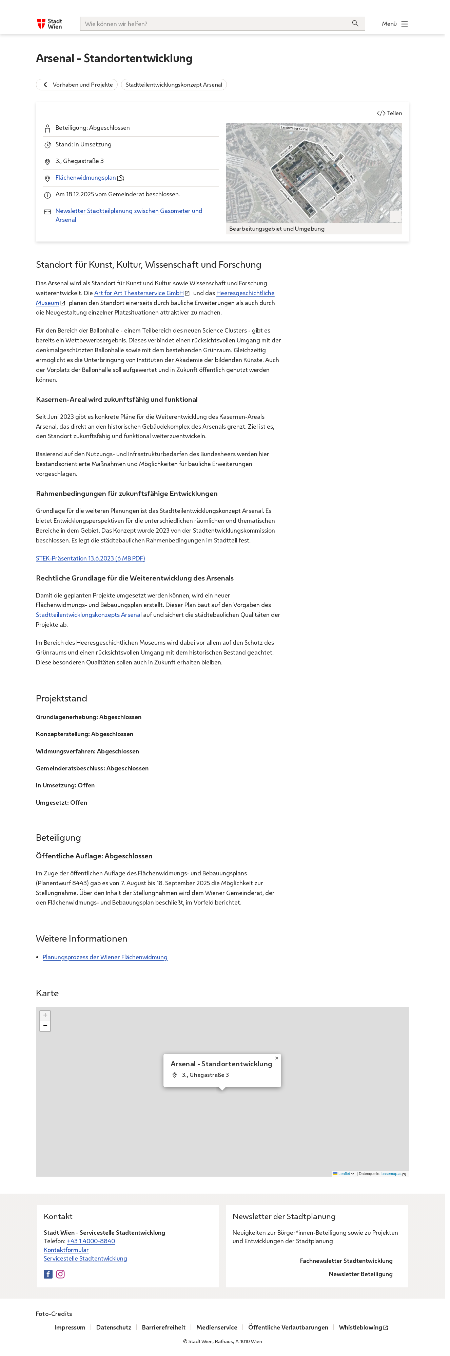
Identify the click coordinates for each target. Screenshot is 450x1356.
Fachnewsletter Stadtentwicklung (346, 1260)
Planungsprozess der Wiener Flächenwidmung (105, 957)
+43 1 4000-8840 (91, 1241)
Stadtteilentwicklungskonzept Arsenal (174, 84)
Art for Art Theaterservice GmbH (139, 293)
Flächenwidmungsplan (86, 177)
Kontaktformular (66, 1250)
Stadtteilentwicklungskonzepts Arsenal (89, 614)
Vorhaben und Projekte (77, 84)
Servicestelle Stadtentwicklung (85, 1258)
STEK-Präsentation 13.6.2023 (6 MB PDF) (90, 558)
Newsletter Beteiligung (361, 1274)
